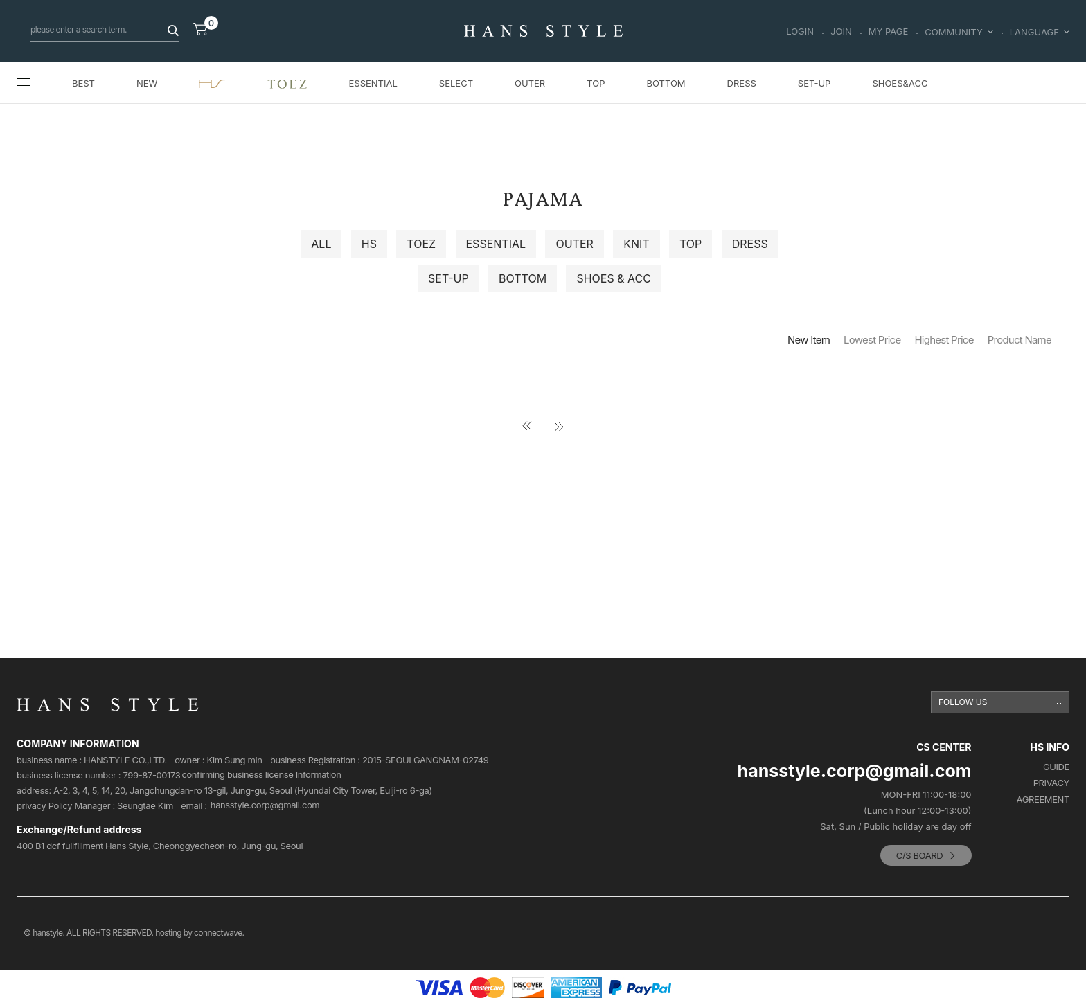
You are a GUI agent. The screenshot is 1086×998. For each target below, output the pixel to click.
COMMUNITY (958, 31)
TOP (596, 83)
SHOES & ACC (613, 278)
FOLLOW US (963, 702)
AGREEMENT (1043, 799)
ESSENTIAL (373, 83)
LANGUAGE (1039, 31)
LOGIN (800, 31)
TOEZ (421, 244)
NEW (146, 83)
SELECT (456, 83)
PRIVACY (1051, 782)
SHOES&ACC (899, 83)
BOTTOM (665, 83)
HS (369, 244)
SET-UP (814, 83)
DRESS (741, 83)
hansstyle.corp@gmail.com (265, 805)
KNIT (636, 244)
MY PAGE (889, 31)
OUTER (530, 83)
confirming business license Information (261, 774)
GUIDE (1056, 767)
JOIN (841, 31)
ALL (321, 244)
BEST (83, 83)
